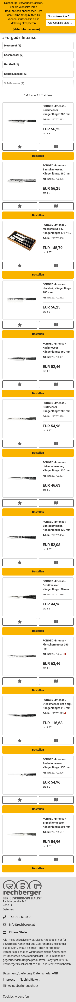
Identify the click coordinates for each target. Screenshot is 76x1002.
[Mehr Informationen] (26, 29)
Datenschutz (41, 973)
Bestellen (38, 155)
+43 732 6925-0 (20, 917)
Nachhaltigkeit (29, 979)
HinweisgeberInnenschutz (20, 986)
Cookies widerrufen (16, 996)
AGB (55, 973)
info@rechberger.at (22, 924)
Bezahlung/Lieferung (17, 973)
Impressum (10, 979)
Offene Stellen (18, 932)
